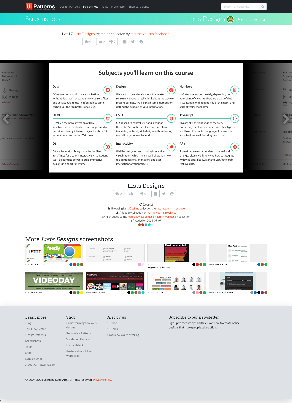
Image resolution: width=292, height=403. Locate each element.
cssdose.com (98, 292)
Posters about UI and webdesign (79, 353)
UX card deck (75, 345)
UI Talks (112, 329)
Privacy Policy (102, 379)
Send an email (33, 358)
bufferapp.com (38, 264)
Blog (28, 323)
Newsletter (118, 6)
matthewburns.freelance (150, 33)
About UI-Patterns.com (40, 364)
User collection (251, 19)
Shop (28, 352)
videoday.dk (36, 292)
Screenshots (90, 6)
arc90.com (158, 292)
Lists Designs (206, 18)
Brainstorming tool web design (81, 325)
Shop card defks (139, 6)
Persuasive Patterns (79, 333)
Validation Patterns (78, 339)
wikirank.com (221, 264)
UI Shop (112, 323)
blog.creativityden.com (158, 267)
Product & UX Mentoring (123, 334)
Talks (104, 6)
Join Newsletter (35, 329)
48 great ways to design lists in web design (153, 216)
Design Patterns (35, 334)
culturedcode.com (224, 292)
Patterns (69, 6)
